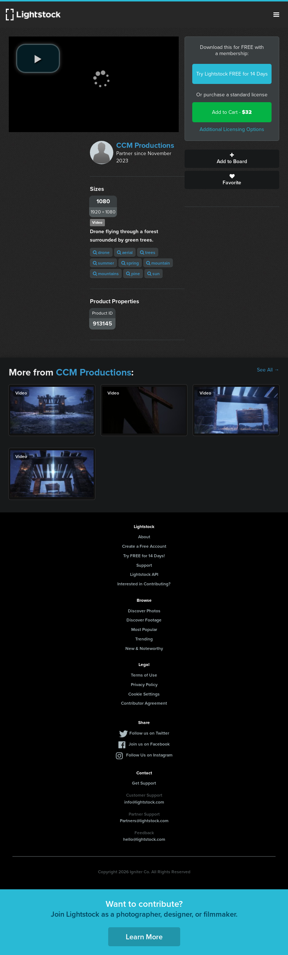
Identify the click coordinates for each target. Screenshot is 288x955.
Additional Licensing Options (232, 129)
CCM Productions (145, 145)
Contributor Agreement (144, 703)
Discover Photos (144, 611)
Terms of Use (144, 675)
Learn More (144, 936)
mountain (158, 263)
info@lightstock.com (144, 802)
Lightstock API (144, 574)
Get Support (144, 783)
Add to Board (231, 159)
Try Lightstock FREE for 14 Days (232, 74)
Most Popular (144, 629)
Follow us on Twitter (149, 733)
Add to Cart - (232, 112)
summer (103, 263)
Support (144, 565)
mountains (106, 273)
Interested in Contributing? (144, 584)
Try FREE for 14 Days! (144, 555)
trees (147, 252)
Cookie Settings (144, 694)
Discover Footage (144, 620)
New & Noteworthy (144, 648)
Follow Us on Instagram (149, 755)
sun (153, 273)
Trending (144, 639)
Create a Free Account (144, 546)
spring (130, 263)
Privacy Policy (144, 684)
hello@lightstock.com (144, 839)
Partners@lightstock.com (144, 820)
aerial (125, 252)
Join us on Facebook (149, 744)
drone (101, 252)
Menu (276, 14)
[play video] (38, 58)
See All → (268, 370)
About (144, 537)
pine (133, 273)
